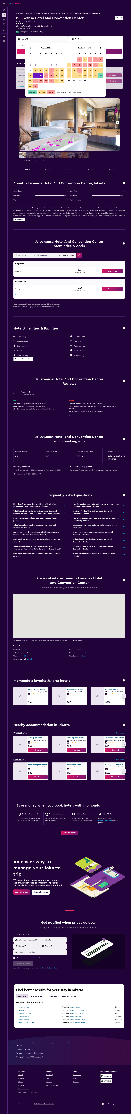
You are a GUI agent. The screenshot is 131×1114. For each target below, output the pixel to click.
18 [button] (41, 75)
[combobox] (42, 939)
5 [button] (46, 65)
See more (120, 733)
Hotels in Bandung (22, 1016)
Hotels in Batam (75, 1016)
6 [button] (51, 65)
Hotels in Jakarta (55, 13)
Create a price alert (105, 820)
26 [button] (46, 81)
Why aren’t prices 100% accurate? (70, 1057)
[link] (38, 750)
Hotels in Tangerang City (25, 1023)
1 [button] (61, 60)
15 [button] (62, 70)
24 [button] (36, 81)
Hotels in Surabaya (22, 1019)
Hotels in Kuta (21, 1010)
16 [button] (30, 75)
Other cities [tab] (22, 996)
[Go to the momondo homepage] (15, 3)
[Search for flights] (4, 10)
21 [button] (56, 75)
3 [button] (35, 65)
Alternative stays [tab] (37, 996)
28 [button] (57, 81)
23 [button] (30, 81)
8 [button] (61, 65)
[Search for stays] (4, 15)
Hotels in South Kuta (77, 1010)
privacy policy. (52, 968)
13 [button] (51, 70)
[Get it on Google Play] (106, 1076)
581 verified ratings (36, 32)
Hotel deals (19, 13)
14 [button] (56, 70)
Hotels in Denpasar (23, 1007)
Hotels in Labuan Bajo (77, 1019)
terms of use (41, 968)
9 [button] (30, 70)
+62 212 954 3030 (23, 29)
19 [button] (46, 75)
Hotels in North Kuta (23, 1013)
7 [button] (56, 65)
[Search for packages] (4, 24)
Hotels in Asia (29, 13)
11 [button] (40, 70)
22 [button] (62, 75)
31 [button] (35, 86)
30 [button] (30, 86)
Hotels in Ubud (75, 1007)
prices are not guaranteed (61, 1042)
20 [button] (51, 75)
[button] (3, 3)
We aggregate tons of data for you (70, 1053)
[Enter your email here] (42, 952)
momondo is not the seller (70, 1049)
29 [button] (62, 81)
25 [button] (41, 81)
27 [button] (51, 81)
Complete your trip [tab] (69, 996)
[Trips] (4, 30)
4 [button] (40, 65)
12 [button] (46, 70)
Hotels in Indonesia (41, 13)
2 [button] (30, 65)
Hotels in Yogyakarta (77, 1013)
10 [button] (35, 70)
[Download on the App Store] (106, 1081)
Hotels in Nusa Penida (77, 1023)
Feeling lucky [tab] (53, 996)
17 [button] (35, 75)
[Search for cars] (4, 19)
